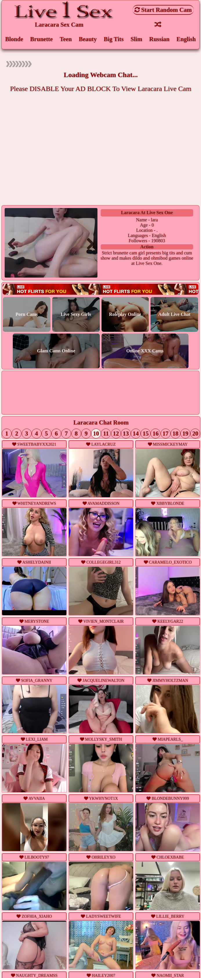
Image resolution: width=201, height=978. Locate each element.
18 (174, 434)
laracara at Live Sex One (147, 212)
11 (105, 434)
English (186, 39)
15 (145, 434)
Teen (66, 39)
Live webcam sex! (100, 290)
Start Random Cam (163, 9)
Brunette (41, 39)
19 (184, 434)
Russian (159, 39)
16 (155, 434)
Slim (136, 39)
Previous (14, 244)
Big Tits (114, 39)
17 (165, 434)
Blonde (14, 39)
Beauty (88, 39)
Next (88, 244)
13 (125, 434)
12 (115, 434)
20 (194, 434)
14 (135, 434)
